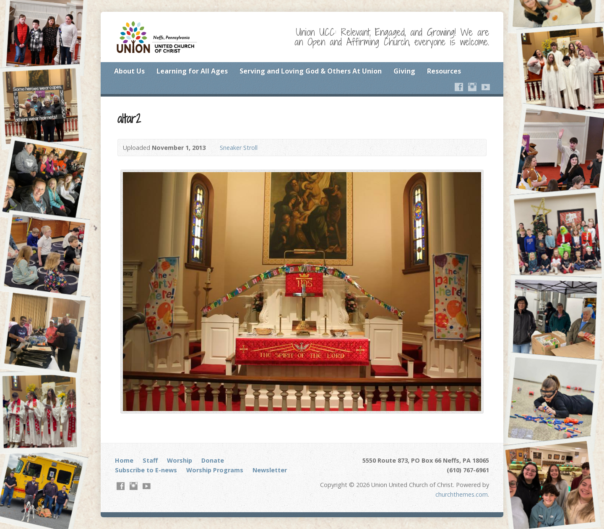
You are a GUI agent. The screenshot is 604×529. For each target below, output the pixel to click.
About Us (129, 71)
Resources (444, 71)
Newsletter (270, 470)
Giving (404, 71)
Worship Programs (214, 470)
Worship (179, 460)
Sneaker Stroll (239, 148)
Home (124, 460)
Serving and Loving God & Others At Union (311, 71)
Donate (212, 460)
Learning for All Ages (192, 71)
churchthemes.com (461, 494)
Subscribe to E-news (146, 470)
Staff (150, 460)
